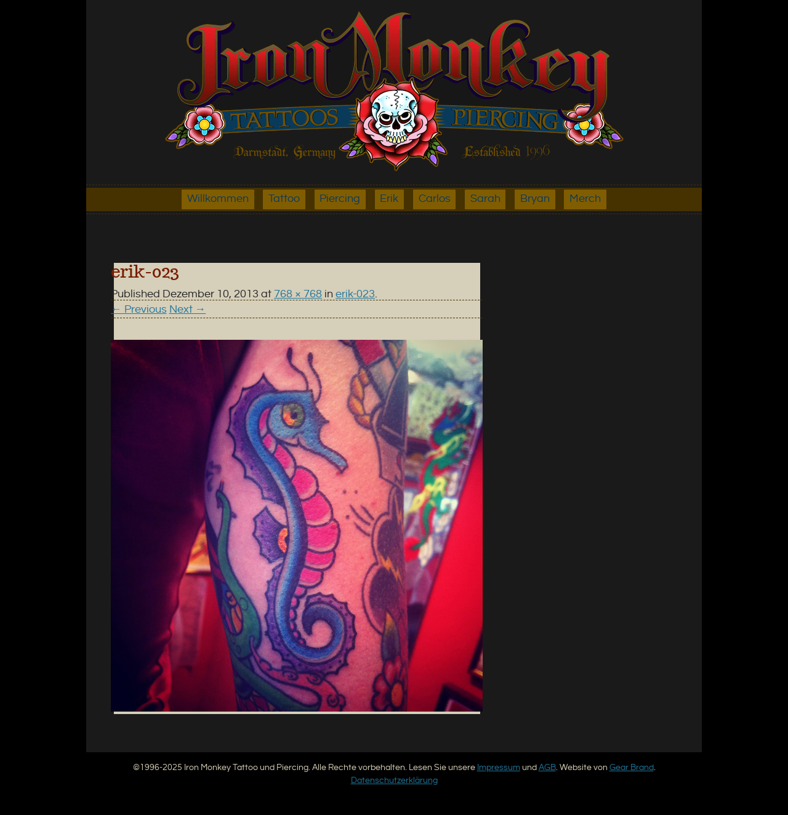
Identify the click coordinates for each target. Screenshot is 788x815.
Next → (187, 309)
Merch (585, 198)
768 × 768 (298, 294)
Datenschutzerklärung (394, 780)
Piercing (340, 198)
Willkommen (218, 198)
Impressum (498, 767)
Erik (389, 198)
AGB (547, 767)
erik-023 (355, 294)
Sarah (485, 198)
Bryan (535, 198)
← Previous (139, 309)
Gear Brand (631, 767)
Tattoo (284, 198)
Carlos (435, 198)
